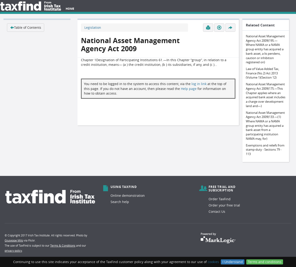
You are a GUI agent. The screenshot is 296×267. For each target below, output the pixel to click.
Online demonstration (128, 195)
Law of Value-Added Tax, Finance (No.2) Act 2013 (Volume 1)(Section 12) (262, 73)
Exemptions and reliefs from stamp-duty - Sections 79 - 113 (265, 149)
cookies (213, 262)
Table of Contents (25, 27)
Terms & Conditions (62, 245)
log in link (199, 84)
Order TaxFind (220, 199)
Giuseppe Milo (14, 240)
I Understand (232, 262)
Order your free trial (224, 205)
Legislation (92, 27)
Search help (120, 202)
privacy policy (13, 250)
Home (70, 9)
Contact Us (217, 211)
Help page (189, 88)
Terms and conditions (264, 262)
